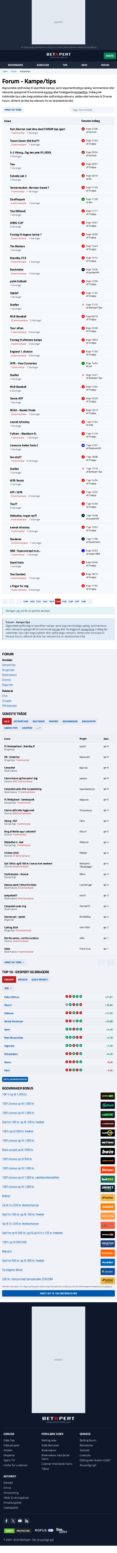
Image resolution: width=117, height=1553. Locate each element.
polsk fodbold (18, 281)
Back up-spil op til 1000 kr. (18, 1149)
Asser (7, 1029)
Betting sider (49, 1440)
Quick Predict (40, 979)
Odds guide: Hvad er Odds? (95, 1460)
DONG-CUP (16, 223)
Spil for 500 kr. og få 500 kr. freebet (23, 1260)
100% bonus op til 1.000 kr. (18, 1140)
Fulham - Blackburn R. (23, 433)
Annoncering (11, 1492)
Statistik (85, 1450)
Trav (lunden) (18, 574)
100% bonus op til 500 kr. (17, 1159)
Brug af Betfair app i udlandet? (20, 831)
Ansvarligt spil (88, 1465)
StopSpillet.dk (91, 47)
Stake (7, 948)
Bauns (7, 1062)
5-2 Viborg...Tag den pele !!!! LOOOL (30, 152)
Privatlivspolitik (13, 1502)
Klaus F (8, 1005)
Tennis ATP (16, 398)
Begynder (7, 684)
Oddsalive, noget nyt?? (23, 515)
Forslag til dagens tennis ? (25, 234)
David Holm (17, 562)
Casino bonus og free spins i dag (20, 778)
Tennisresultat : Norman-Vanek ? (29, 187)
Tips (65, 65)
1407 (77, 601)
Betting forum (88, 1440)
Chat (5, 695)
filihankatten (11, 1054)
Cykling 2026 (11, 927)
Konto (110, 56)
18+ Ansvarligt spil (43, 1540)
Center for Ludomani (15, 1465)
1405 (64, 601)
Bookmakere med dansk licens (55, 1457)
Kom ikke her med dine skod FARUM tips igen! (37, 129)
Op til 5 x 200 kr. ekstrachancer (20, 1205)
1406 (70, 601)
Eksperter (9, 1455)
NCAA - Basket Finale (22, 410)
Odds (84, 65)
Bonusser (43, 65)
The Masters (17, 246)
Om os (7, 1488)
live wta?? (16, 457)
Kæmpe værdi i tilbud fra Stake (20, 885)
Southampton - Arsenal (16, 874)
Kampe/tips (9, 665)
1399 (25, 601)
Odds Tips (9, 1440)
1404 (57, 601)
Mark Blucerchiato (13, 1037)
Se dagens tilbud (12, 1270)
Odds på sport (11, 1445)
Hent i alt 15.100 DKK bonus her (58, 1293)
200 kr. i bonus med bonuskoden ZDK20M (27, 1279)
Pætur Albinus (11, 997)
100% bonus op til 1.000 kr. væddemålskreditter (30, 1177)
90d (6, 988)
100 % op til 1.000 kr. (14, 1094)
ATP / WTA (16, 492)
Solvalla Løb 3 (18, 176)
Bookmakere (15, 65)
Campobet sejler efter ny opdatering (22, 789)
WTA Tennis (17, 480)
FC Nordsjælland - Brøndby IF (19, 746)
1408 (83, 601)
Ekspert (9, 979)
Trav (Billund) (18, 211)
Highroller (9, 1046)
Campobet (9, 767)
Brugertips (8, 670)
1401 (38, 601)
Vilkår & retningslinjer (16, 1497)
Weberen (9, 1013)
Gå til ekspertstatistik (15, 1079)
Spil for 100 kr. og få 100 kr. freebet (23, 1122)
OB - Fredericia (12, 757)
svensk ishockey (19, 422)
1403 (51, 601)
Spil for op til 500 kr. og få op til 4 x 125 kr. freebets (32, 1233)
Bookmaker (17, 269)
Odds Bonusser (50, 1445)
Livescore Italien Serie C (24, 445)
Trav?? (13, 504)
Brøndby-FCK (18, 258)
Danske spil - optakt (14, 916)
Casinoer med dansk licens (57, 1464)
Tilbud (45, 1469)
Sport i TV (9, 1460)
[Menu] (4, 56)
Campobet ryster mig (15, 906)
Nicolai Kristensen (13, 1021)
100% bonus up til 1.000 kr (18, 1103)
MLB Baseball (18, 316)
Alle (6, 721)
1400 (32, 601)
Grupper (7, 700)
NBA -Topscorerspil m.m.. (25, 551)
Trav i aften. (17, 328)
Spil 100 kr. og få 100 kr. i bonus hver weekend (28, 863)
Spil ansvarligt (29, 47)
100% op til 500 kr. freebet (17, 1131)
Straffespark (17, 199)
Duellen (14, 304)
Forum (105, 65)
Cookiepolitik (11, 1507)
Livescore (85, 1455)
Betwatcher (21, 721)
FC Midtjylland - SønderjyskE (19, 799)
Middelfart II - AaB (13, 842)
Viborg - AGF (10, 821)
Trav (12, 164)
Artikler (8, 1450)
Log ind (20, 611)
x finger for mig (19, 586)
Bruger (22, 979)
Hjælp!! (14, 293)
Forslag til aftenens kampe (26, 340)
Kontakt (8, 1483)
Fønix (7, 1070)
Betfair (6, 1196)
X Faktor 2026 (11, 853)
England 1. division (21, 351)
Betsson (7, 1251)
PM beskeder (9, 705)
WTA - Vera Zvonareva (23, 363)
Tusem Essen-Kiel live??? (24, 141)
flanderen (15, 539)
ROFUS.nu (52, 47)
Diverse (6, 679)
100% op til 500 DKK (14, 1242)
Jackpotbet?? (10, 895)
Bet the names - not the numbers (21, 938)
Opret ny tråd (12, 110)
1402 (44, 601)
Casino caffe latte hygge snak (19, 810)
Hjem (5, 71)
